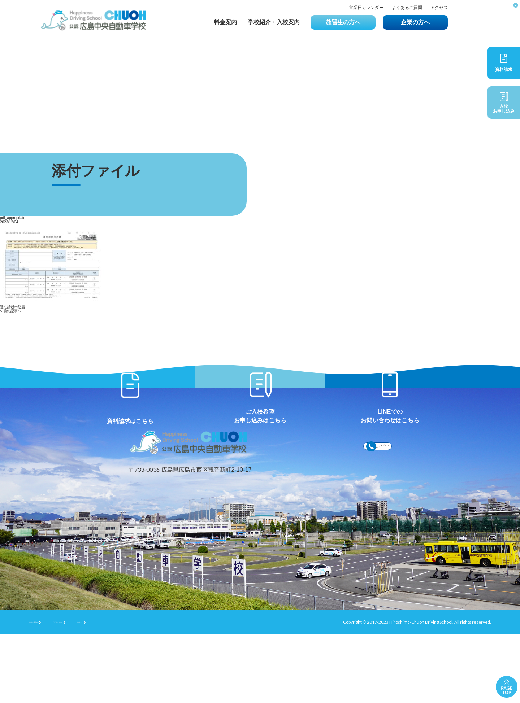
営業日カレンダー (366, 7)
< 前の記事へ (10, 311)
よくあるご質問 (407, 7)
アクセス (439, 7)
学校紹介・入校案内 (274, 22)
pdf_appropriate (12, 218)
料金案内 (225, 22)
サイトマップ (163, 690)
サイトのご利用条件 (48, 690)
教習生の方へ (343, 22)
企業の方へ (415, 22)
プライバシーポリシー (108, 690)
